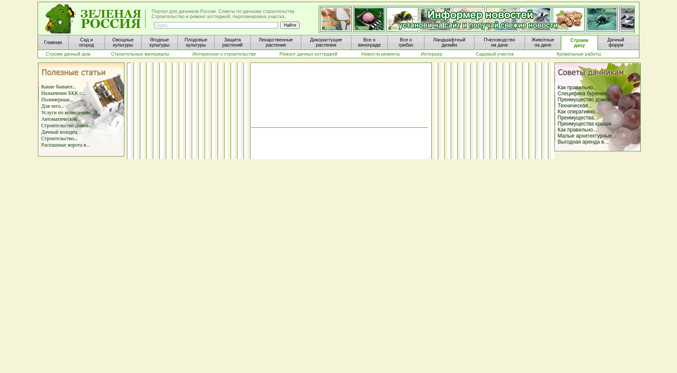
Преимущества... (578, 118)
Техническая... (575, 106)
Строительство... (59, 138)
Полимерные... (57, 100)
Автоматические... (61, 119)
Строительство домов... (67, 125)
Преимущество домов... (586, 100)
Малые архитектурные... (587, 136)
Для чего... (53, 106)
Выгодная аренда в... (583, 142)
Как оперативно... (579, 112)
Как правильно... (578, 88)
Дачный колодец (59, 132)
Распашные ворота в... (65, 145)
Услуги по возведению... (68, 113)
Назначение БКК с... (63, 93)
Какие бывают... (58, 87)
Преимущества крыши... (587, 124)
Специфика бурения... (584, 94)
